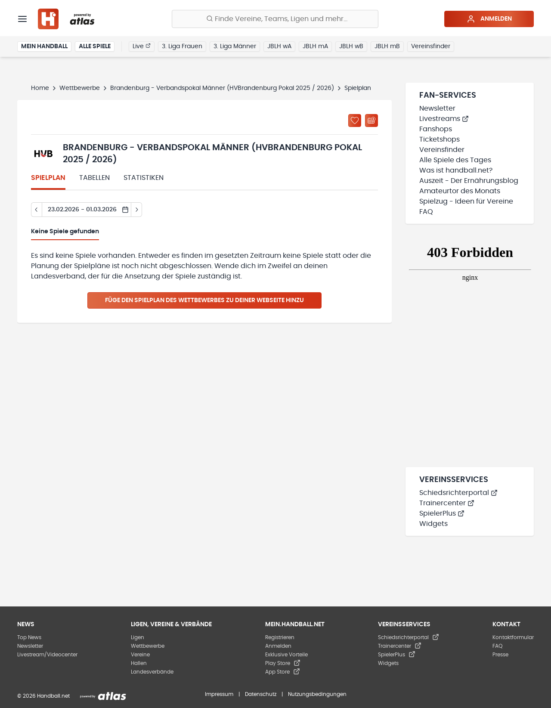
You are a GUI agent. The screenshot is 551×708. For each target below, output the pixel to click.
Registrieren (279, 637)
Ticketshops (439, 139)
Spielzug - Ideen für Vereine (466, 201)
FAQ (426, 211)
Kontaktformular (513, 637)
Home (40, 88)
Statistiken (144, 177)
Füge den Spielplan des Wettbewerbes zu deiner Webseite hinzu (204, 300)
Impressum (219, 694)
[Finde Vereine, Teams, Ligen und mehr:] (275, 19)
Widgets (433, 523)
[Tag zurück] (36, 209)
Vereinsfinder (430, 46)
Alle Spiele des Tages (455, 160)
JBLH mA (315, 46)
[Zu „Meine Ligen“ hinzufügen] (354, 120)
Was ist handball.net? (455, 170)
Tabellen (94, 177)
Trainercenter (446, 503)
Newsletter (437, 108)
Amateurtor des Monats (459, 191)
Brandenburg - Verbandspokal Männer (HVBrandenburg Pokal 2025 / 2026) (222, 88)
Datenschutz (260, 694)
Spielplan (48, 177)
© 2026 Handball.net (43, 696)
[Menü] (22, 19)
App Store (282, 671)
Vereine (140, 654)
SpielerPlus (441, 513)
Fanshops (435, 129)
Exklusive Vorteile (286, 654)
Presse (500, 654)
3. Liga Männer (235, 46)
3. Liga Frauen (182, 46)
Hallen (139, 663)
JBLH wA (279, 46)
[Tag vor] (136, 209)
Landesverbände (152, 671)
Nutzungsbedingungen (317, 694)
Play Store (282, 663)
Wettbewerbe (79, 88)
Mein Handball (44, 46)
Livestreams (444, 119)
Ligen (137, 637)
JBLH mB (387, 46)
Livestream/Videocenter (47, 654)
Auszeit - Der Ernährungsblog (468, 180)
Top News (29, 637)
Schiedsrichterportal (458, 493)
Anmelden (489, 19)
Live (142, 46)
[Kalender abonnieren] (371, 120)
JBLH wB (351, 46)
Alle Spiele (95, 46)
